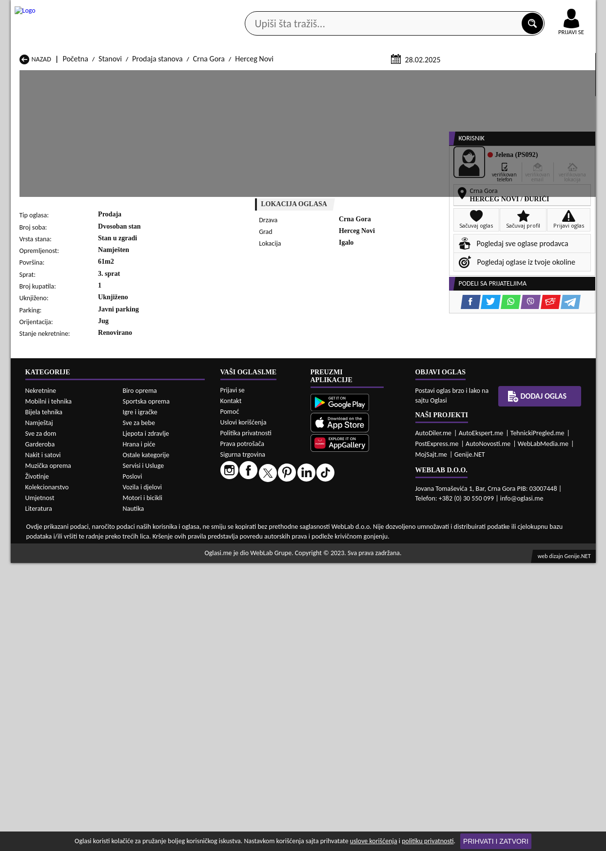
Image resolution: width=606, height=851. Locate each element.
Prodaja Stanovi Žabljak (267, 556)
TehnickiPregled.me (537, 721)
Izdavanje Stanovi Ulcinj (57, 632)
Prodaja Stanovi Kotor (264, 528)
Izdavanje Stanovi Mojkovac (378, 604)
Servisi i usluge (415, 77)
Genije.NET (469, 742)
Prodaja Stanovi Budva (55, 519)
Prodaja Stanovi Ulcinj (54, 556)
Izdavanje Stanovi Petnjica (165, 614)
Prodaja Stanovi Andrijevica (63, 510)
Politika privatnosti (246, 721)
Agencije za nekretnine (325, 77)
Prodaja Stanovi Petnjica (163, 537)
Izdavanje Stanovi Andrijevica (65, 586)
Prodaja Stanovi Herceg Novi (64, 528)
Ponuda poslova (493, 77)
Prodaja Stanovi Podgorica (166, 547)
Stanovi (110, 174)
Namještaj (39, 710)
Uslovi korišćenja (243, 710)
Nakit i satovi (43, 742)
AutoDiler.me (433, 721)
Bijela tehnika (44, 700)
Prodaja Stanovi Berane (267, 510)
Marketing (430, 9)
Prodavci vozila (234, 77)
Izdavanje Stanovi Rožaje (268, 623)
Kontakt (483, 9)
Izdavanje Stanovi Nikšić (57, 614)
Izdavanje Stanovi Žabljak (269, 632)
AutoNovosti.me (488, 732)
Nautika (133, 796)
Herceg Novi (254, 174)
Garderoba (40, 732)
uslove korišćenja (373, 841)
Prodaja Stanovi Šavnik (160, 556)
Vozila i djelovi (142, 775)
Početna (75, 174)
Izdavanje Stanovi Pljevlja (374, 614)
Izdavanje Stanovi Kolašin (164, 604)
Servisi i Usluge (143, 753)
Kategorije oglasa (73, 77)
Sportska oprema (146, 689)
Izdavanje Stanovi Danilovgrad (277, 595)
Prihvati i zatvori (495, 841)
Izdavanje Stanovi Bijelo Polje (381, 586)
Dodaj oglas (565, 77)
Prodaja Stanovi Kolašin (161, 528)
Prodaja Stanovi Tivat (368, 547)
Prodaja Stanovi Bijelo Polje (378, 510)
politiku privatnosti (427, 841)
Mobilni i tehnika (48, 689)
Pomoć (229, 700)
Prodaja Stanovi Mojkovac (376, 528)
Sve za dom (41, 721)
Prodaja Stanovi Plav (262, 537)
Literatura (38, 796)
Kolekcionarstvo (47, 775)
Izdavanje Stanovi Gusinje (375, 595)
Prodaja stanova (157, 174)
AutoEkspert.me (481, 721)
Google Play (249, 9)
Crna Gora (209, 174)
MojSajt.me (431, 742)
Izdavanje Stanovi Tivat (371, 623)
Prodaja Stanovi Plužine (56, 547)
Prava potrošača (242, 732)
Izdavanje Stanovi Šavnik (163, 632)
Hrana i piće (139, 732)
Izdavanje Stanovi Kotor (267, 604)
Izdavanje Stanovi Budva (58, 595)
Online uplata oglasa (551, 9)
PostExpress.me (437, 732)
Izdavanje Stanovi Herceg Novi (67, 604)
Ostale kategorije (146, 742)
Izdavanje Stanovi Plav (264, 614)
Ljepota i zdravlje (146, 721)
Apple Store (311, 9)
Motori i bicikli (142, 785)
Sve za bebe (139, 710)
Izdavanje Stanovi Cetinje (164, 595)
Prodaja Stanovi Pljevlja (372, 537)
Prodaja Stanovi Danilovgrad (274, 519)
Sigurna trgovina (243, 742)
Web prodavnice (156, 77)
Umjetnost (40, 785)
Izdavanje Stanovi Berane (269, 586)
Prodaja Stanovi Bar (156, 510)
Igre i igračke (140, 700)
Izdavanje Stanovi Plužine (59, 623)
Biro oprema (140, 678)
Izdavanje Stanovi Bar (158, 586)
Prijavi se (232, 678)
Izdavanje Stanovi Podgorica (169, 623)
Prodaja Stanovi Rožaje (266, 547)
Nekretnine (41, 678)
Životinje (37, 764)
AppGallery (372, 9)
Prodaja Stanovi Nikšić (54, 537)
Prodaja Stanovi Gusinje (372, 519)
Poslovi (132, 764)
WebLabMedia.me (543, 732)
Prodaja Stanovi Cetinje (161, 519)
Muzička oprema (48, 753)
